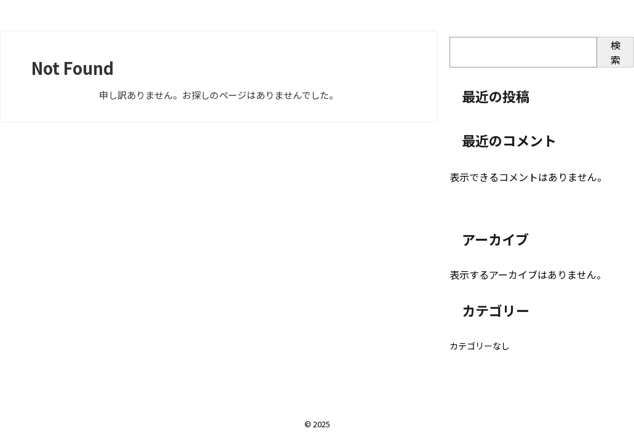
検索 (615, 52)
